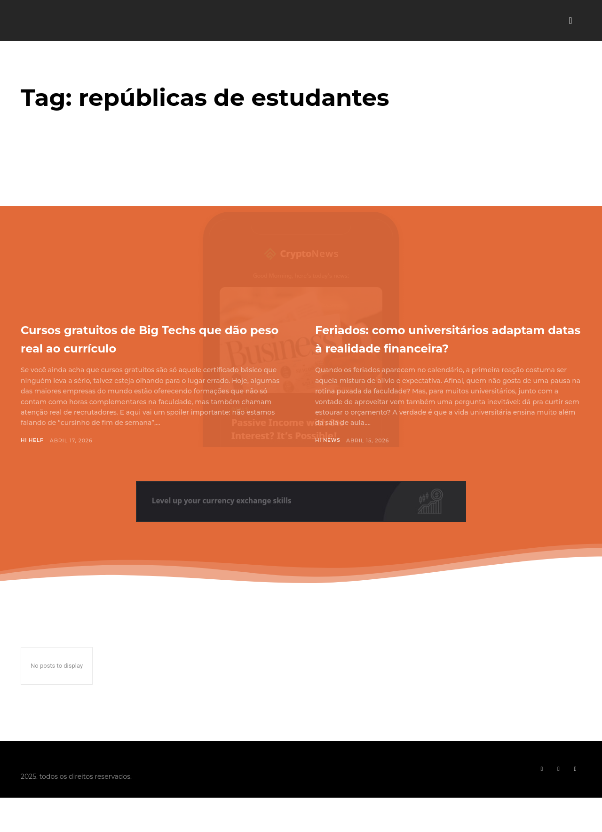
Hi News (328, 459)
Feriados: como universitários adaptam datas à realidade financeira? (438, 347)
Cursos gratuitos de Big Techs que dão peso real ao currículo (147, 338)
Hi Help (33, 440)
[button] (570, 21)
